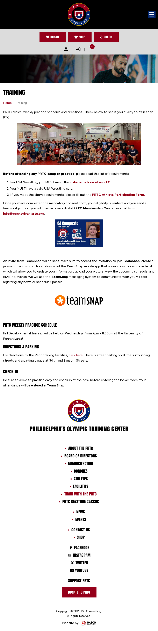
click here (76, 355)
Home (7, 103)
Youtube (79, 570)
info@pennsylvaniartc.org (23, 214)
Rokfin (106, 37)
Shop (79, 37)
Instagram (78, 555)
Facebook (79, 547)
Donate (52, 37)
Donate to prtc (79, 592)
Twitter (79, 563)
